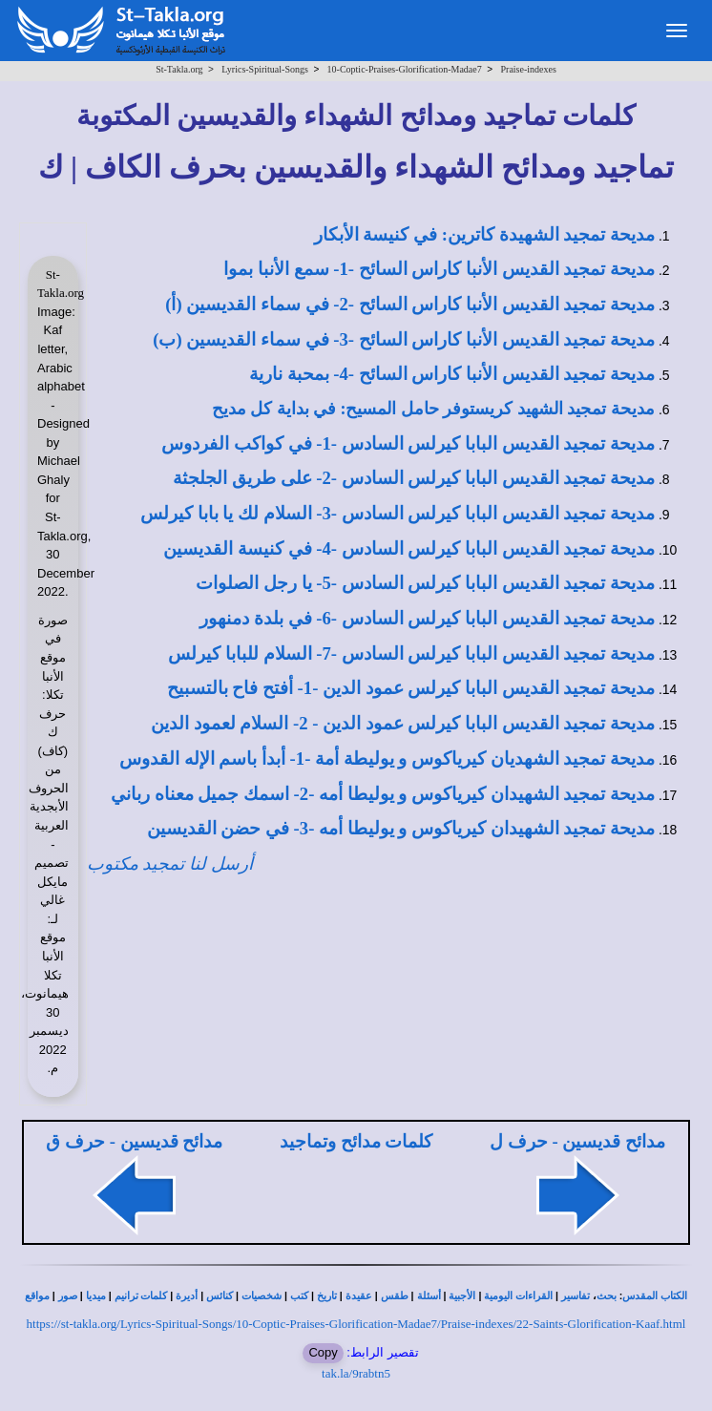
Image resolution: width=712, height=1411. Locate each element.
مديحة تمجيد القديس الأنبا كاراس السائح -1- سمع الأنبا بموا (439, 269)
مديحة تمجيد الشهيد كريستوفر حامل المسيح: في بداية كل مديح (434, 408)
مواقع (37, 1296)
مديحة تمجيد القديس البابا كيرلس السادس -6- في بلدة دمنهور (427, 618)
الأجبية (462, 1296)
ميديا (96, 1296)
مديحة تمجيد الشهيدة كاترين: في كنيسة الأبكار (484, 234)
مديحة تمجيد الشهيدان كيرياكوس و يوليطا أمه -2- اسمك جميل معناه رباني (383, 794)
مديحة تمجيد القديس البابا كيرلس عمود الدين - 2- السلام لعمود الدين (403, 723)
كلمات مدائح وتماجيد (356, 1141)
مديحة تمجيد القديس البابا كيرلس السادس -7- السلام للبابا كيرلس (411, 653)
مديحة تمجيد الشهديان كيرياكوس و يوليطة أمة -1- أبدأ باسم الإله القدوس (387, 758)
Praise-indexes (528, 69)
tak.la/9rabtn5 (356, 1373)
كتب (299, 1296)
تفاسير (575, 1296)
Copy (322, 1352)
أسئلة (429, 1296)
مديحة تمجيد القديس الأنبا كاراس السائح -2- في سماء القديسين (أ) (410, 304)
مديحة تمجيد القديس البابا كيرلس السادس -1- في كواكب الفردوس (408, 443)
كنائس (219, 1296)
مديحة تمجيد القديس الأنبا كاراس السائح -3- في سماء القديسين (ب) (404, 339)
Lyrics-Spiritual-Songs (264, 69)
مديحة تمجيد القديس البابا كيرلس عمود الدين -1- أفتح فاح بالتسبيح (411, 688)
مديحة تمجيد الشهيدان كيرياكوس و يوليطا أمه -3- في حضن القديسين (401, 828)
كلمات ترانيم (141, 1296)
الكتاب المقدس (654, 1296)
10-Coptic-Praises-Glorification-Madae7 (404, 69)
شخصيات (261, 1296)
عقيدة (359, 1296)
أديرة (187, 1296)
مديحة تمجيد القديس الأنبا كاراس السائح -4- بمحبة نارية (452, 374)
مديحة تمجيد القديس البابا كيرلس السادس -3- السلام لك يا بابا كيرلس (397, 513)
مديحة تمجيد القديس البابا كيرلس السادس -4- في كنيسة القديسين (409, 548)
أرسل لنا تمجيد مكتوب (170, 863)
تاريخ (327, 1296)
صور (67, 1296)
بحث (607, 1296)
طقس (394, 1296)
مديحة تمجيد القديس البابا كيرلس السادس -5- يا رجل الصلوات (425, 583)
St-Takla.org (179, 69)
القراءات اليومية (518, 1296)
